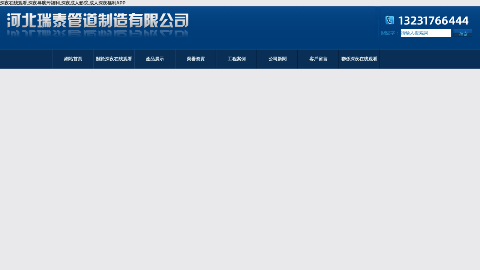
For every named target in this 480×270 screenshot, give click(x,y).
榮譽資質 (196, 59)
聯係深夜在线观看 (359, 59)
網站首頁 (73, 59)
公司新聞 (277, 59)
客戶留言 (318, 59)
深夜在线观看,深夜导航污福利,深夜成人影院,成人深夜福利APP (63, 3)
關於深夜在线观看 (114, 59)
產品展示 (155, 59)
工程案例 (237, 59)
